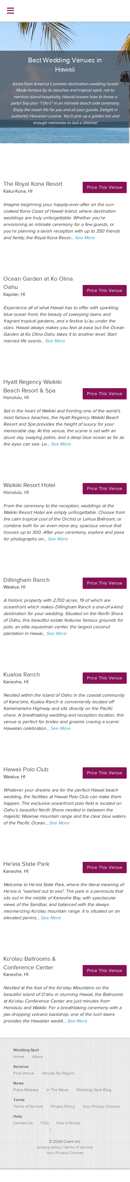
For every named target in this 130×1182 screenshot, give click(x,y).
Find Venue (23, 1073)
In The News (57, 1089)
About (37, 1056)
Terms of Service (28, 1106)
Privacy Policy (63, 1106)
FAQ (45, 1123)
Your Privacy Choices (65, 1152)
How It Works (68, 1123)
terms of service (78, 1147)
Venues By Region (58, 1073)
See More (85, 238)
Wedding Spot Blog (93, 1089)
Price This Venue (104, 187)
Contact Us (23, 1123)
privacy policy (49, 1147)
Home (18, 1056)
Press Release (26, 1089)
